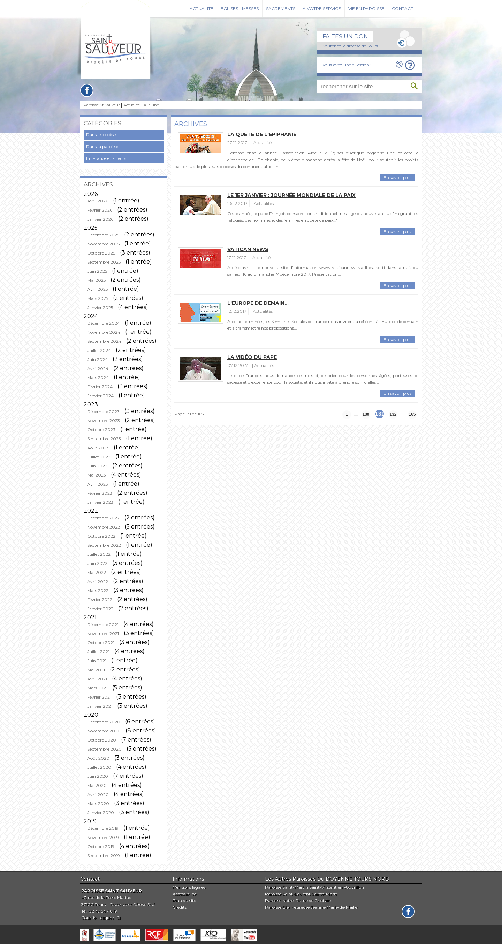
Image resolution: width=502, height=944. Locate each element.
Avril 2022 (97, 581)
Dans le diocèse (101, 134)
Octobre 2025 (101, 253)
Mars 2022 (97, 590)
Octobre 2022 (101, 536)
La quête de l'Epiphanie (261, 134)
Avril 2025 (97, 289)
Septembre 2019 (103, 855)
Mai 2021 (96, 669)
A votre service (322, 8)
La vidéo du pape (252, 357)
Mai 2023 (96, 475)
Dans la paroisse (102, 146)
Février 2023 (99, 493)
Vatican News (247, 249)
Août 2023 (98, 447)
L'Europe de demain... (258, 303)
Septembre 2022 (104, 545)
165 (412, 414)
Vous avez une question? (346, 64)
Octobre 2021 (100, 642)
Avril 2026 (97, 201)
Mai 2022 (96, 572)
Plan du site (184, 900)
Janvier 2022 (100, 608)
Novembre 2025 (103, 243)
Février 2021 (99, 697)
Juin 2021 (96, 660)
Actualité (201, 8)
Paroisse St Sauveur (102, 105)
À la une (151, 105)
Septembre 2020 (104, 749)
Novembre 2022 (103, 527)
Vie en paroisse (366, 8)
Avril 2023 (97, 484)
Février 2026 (99, 210)
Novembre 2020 (104, 730)
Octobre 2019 (100, 846)
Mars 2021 (97, 688)
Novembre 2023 (103, 420)
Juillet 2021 (98, 651)
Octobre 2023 (101, 429)
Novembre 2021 (103, 633)
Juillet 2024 (99, 350)
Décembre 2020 (103, 721)
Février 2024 (100, 386)
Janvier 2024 (100, 395)
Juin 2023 (97, 466)
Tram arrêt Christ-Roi (131, 904)
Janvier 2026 (100, 219)
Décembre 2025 (103, 234)
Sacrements (280, 8)
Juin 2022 (97, 563)
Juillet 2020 (99, 767)
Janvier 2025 (100, 307)
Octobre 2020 (101, 740)
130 (365, 414)
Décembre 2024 (103, 323)
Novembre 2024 (103, 332)
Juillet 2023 (99, 456)
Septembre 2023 (104, 438)
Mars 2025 (97, 298)
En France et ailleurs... (107, 158)
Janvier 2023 (100, 502)
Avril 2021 (97, 678)
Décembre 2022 (103, 518)
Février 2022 (99, 599)
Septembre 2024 (104, 341)
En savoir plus (397, 177)
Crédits (180, 907)
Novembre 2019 (103, 837)
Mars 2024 (98, 377)
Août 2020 (98, 758)
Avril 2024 (97, 368)
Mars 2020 (98, 803)
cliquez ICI (110, 917)
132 (392, 414)
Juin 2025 (97, 271)
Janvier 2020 (100, 812)
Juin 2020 (97, 776)
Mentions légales (189, 887)
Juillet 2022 (99, 554)
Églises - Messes (240, 8)
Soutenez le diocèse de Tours (350, 46)
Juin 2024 (97, 359)
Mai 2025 (96, 280)
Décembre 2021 (103, 624)
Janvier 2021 (99, 706)
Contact (402, 8)
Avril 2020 (98, 794)
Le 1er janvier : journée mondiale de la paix (291, 195)
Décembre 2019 (103, 828)
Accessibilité (184, 894)
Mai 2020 (97, 785)
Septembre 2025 (104, 262)
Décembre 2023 (103, 411)
